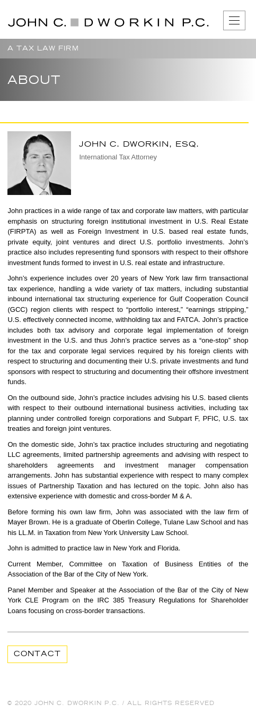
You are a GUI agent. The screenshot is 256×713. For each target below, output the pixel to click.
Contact (37, 654)
